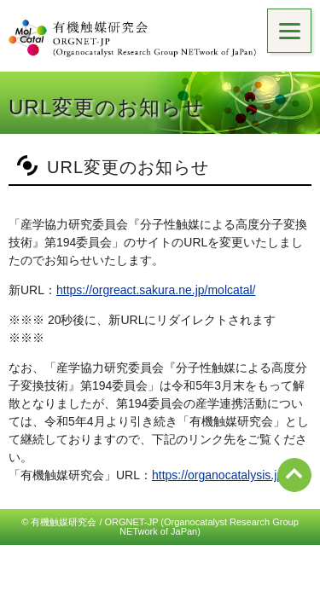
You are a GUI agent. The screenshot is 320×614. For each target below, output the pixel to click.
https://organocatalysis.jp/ (219, 475)
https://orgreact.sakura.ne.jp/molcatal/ (155, 290)
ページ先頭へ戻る (294, 475)
